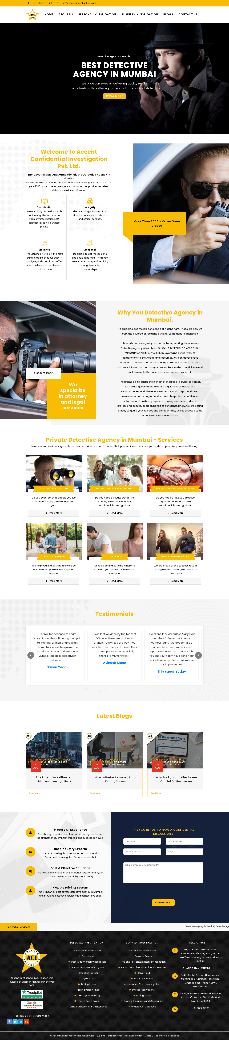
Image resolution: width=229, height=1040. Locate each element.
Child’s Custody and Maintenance (88, 1006)
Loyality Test (89, 978)
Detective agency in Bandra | (214, 926)
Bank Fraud (144, 973)
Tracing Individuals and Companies (143, 1001)
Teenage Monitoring (88, 995)
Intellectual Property (143, 989)
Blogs (168, 14)
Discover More (43, 373)
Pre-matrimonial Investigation (88, 967)
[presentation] (147, 889)
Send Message (163, 902)
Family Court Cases (88, 1001)
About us (65, 14)
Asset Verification (143, 978)
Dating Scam (88, 984)
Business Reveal (143, 956)
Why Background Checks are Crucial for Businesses (176, 779)
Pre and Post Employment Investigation (144, 961)
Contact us (187, 14)
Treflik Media (144, 1035)
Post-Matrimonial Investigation (88, 961)
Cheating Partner (88, 973)
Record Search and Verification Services (143, 967)
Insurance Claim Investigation (143, 984)
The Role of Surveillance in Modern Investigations (54, 779)
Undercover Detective (143, 1006)
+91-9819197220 (39, 3)
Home (49, 14)
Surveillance (88, 956)
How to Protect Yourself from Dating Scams (115, 779)
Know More (114, 96)
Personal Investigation (97, 14)
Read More (53, 513)
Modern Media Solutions (166, 1035)
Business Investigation (139, 14)
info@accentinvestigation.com (75, 3)
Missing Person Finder (88, 989)
